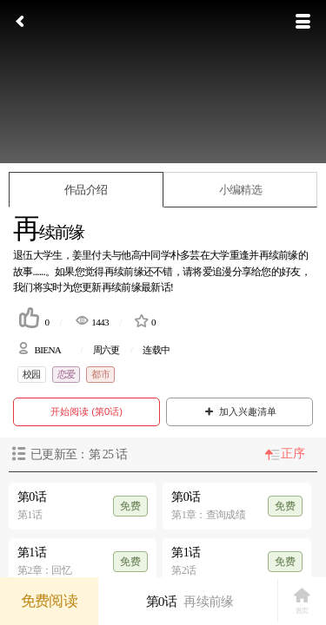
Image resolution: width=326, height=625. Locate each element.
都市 (100, 374)
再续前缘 (123, 272)
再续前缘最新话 (136, 287)
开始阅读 (86, 411)
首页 (302, 601)
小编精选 (240, 189)
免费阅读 (49, 601)
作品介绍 (85, 189)
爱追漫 (217, 272)
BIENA (47, 350)
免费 (130, 506)
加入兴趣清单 (239, 411)
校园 (32, 374)
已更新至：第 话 (78, 454)
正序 (292, 453)
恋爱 (66, 374)
